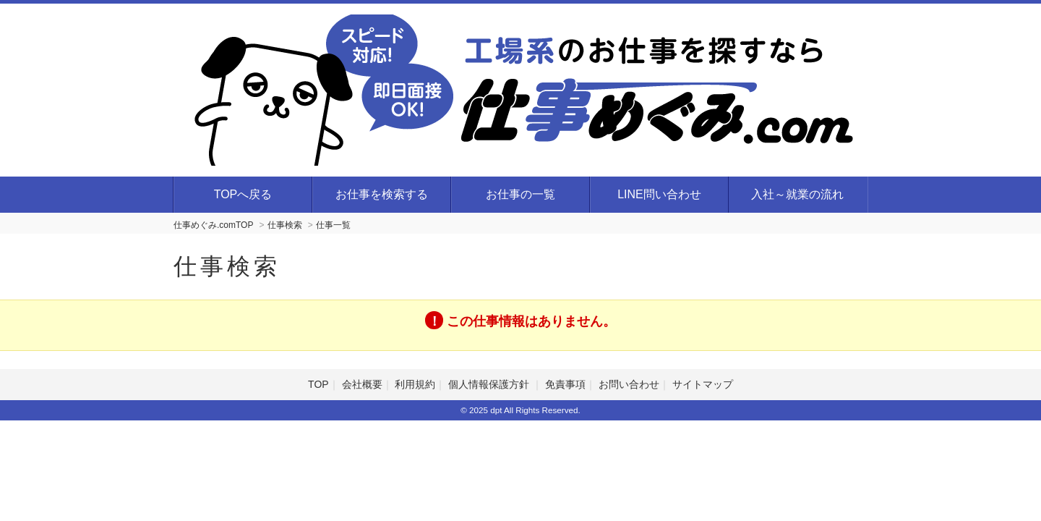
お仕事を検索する (381, 194)
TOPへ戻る (243, 194)
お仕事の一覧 (520, 194)
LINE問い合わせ (659, 194)
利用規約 (415, 384)
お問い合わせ (629, 384)
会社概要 (362, 384)
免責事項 (565, 384)
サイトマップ (702, 384)
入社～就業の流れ (797, 194)
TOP (318, 384)
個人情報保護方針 (490, 384)
